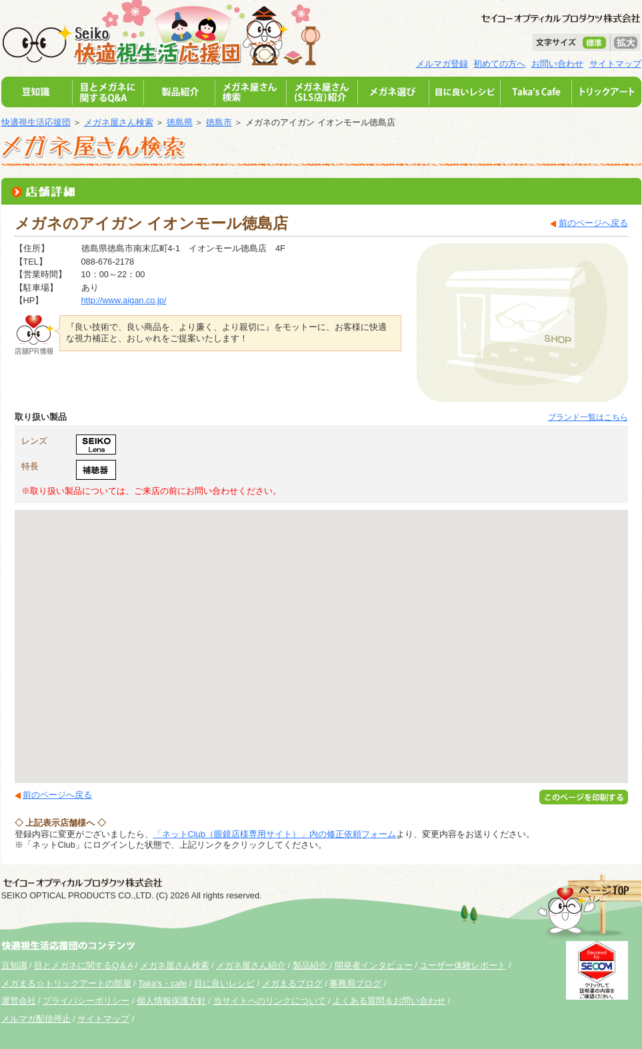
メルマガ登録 (442, 64)
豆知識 (14, 965)
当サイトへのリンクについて (269, 1001)
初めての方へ (499, 64)
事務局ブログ (355, 983)
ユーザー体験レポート (462, 965)
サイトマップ (615, 64)
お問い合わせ (557, 64)
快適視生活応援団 (36, 122)
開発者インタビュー (374, 965)
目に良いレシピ (224, 983)
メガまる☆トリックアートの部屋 (66, 983)
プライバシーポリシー (86, 1001)
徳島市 (219, 122)
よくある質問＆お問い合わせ (389, 1001)
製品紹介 (311, 965)
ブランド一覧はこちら (588, 417)
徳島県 (180, 122)
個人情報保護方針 (171, 1001)
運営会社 (18, 1001)
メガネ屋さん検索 (118, 122)
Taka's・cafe (162, 983)
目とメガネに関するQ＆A (83, 965)
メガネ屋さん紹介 (250, 965)
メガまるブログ (292, 983)
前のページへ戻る (593, 223)
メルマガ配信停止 (36, 1019)
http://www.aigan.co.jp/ (124, 300)
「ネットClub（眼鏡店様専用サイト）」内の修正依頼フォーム (274, 834)
